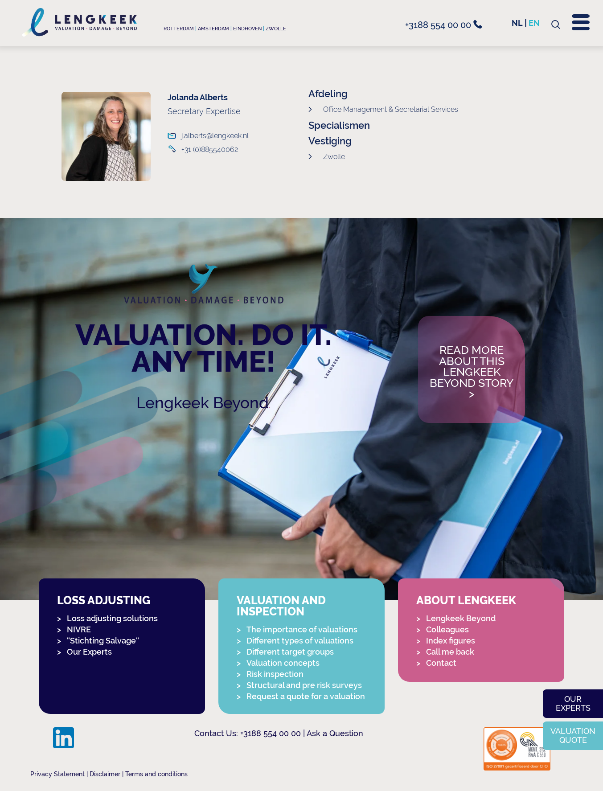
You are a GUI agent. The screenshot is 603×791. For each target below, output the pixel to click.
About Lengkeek (466, 600)
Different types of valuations (299, 640)
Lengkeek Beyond (202, 402)
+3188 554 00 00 (443, 25)
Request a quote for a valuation (305, 696)
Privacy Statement (57, 774)
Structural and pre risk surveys (304, 685)
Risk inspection (275, 674)
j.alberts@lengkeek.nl (211, 135)
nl (517, 23)
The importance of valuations (301, 629)
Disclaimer (105, 774)
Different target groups (290, 651)
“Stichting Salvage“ (103, 640)
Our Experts (89, 651)
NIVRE (79, 629)
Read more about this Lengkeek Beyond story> (471, 372)
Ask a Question (335, 733)
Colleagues (447, 629)
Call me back (450, 651)
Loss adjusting (103, 600)
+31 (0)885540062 (209, 149)
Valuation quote (572, 735)
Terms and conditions (156, 774)
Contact (441, 663)
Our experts (573, 703)
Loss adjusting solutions (112, 618)
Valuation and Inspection (281, 606)
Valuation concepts (283, 663)
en (534, 23)
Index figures (450, 640)
